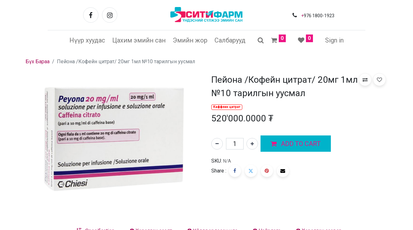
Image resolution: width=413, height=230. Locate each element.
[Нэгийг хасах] (217, 144)
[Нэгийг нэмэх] (252, 144)
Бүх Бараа (38, 61)
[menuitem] (87, 40)
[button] (296, 143)
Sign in (334, 40)
